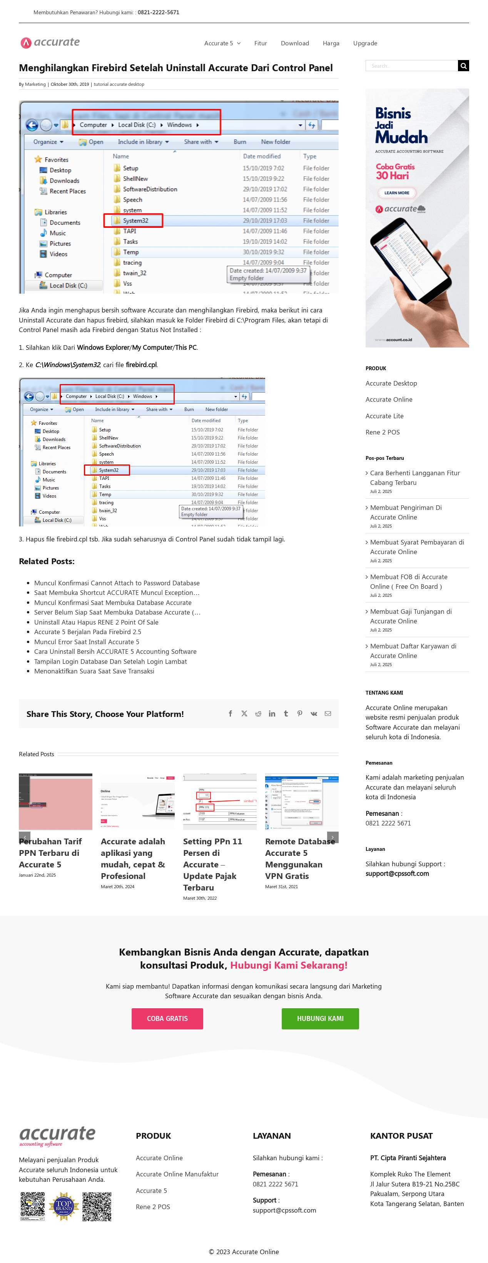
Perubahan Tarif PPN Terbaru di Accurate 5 (50, 852)
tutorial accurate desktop (119, 84)
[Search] (463, 65)
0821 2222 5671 (388, 823)
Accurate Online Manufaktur (177, 1173)
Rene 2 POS (383, 432)
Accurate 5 (151, 1190)
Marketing (35, 84)
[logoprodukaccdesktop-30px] (50, 41)
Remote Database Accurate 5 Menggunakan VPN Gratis (300, 858)
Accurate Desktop (391, 383)
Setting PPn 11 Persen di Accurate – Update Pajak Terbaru (212, 864)
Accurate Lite (385, 415)
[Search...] (412, 65)
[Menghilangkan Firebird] (179, 197)
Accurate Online (389, 399)
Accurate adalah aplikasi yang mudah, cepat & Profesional (133, 858)
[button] (24, 837)
